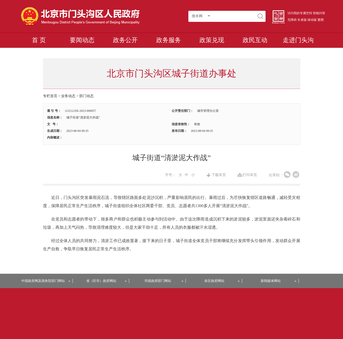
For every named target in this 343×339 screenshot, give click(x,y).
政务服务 (168, 40)
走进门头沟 (298, 40)
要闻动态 (82, 40)
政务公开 (125, 40)
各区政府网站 (222, 281)
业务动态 (68, 96)
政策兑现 (211, 40)
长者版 (302, 20)
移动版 (312, 20)
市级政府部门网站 (163, 281)
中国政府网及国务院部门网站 (46, 281)
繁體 (321, 20)
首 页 (39, 40)
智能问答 (319, 13)
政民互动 (255, 40)
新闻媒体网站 (278, 281)
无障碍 (292, 20)
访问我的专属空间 (299, 13)
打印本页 (250, 175)
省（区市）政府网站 (106, 281)
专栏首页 (50, 96)
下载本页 (219, 175)
